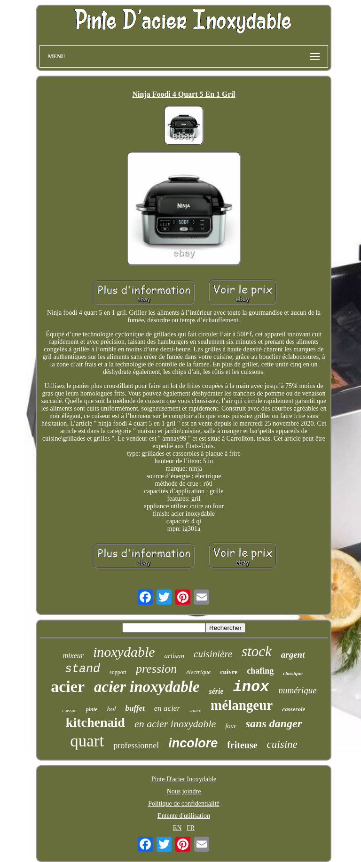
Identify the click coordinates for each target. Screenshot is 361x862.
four (230, 726)
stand (82, 669)
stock (257, 651)
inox (251, 687)
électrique (198, 672)
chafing (260, 671)
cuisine (282, 744)
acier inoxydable (147, 686)
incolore (193, 743)
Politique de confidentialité (184, 803)
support (118, 672)
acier (68, 686)
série (216, 691)
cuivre (228, 672)
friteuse (242, 745)
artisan (175, 656)
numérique (297, 690)
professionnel (136, 745)
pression (156, 669)
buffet (135, 708)
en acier (167, 708)
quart (87, 741)
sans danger (274, 723)
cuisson (70, 710)
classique (293, 673)
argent (293, 655)
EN (177, 827)
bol (111, 709)
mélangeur (242, 705)
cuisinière (213, 654)
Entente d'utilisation (183, 815)
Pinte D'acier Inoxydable (184, 779)
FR (191, 827)
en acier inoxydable (175, 724)
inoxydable (124, 652)
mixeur (73, 656)
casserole (293, 709)
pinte (92, 709)
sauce (195, 710)
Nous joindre (184, 791)
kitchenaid (95, 722)
